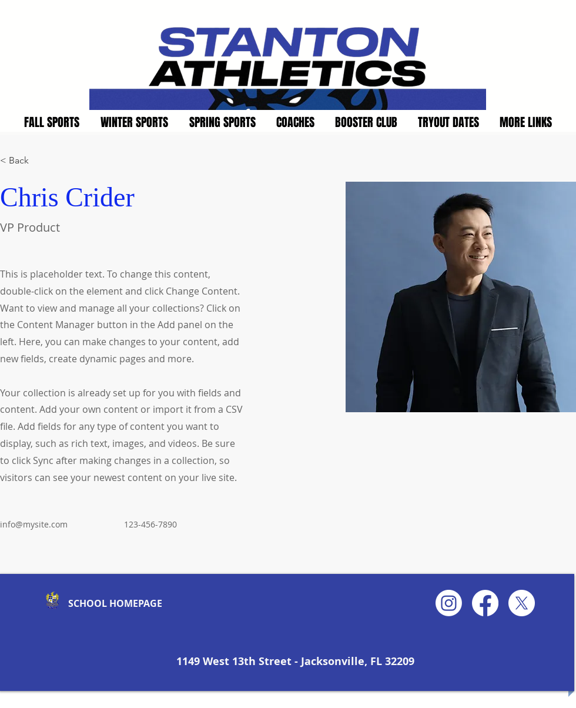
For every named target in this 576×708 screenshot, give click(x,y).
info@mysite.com (34, 524)
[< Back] (23, 160)
